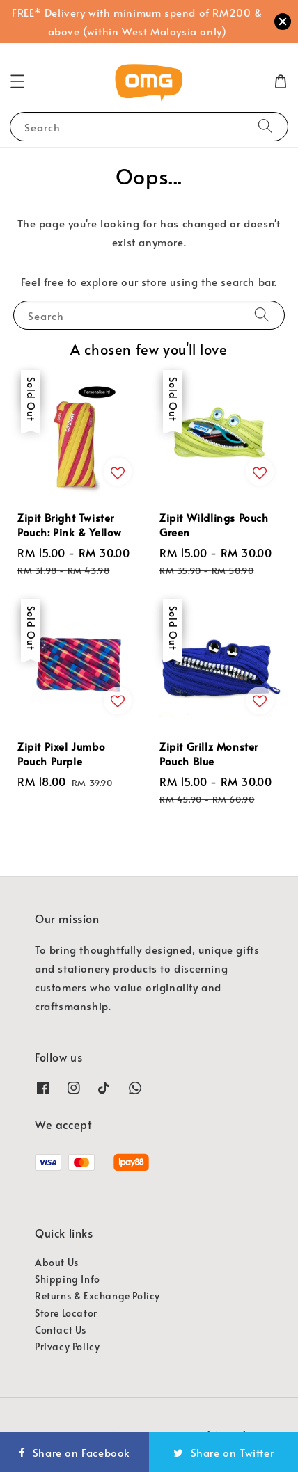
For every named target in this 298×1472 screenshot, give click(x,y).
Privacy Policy (67, 1346)
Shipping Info (67, 1279)
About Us (57, 1262)
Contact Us (60, 1329)
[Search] (265, 126)
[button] (17, 81)
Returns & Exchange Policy (97, 1295)
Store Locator (66, 1313)
